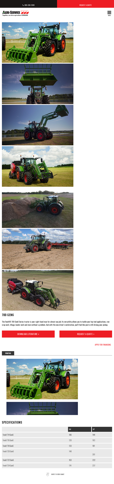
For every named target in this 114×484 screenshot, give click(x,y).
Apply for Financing (103, 344)
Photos (8, 353)
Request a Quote (85, 5)
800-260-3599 (29, 5)
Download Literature (27, 334)
